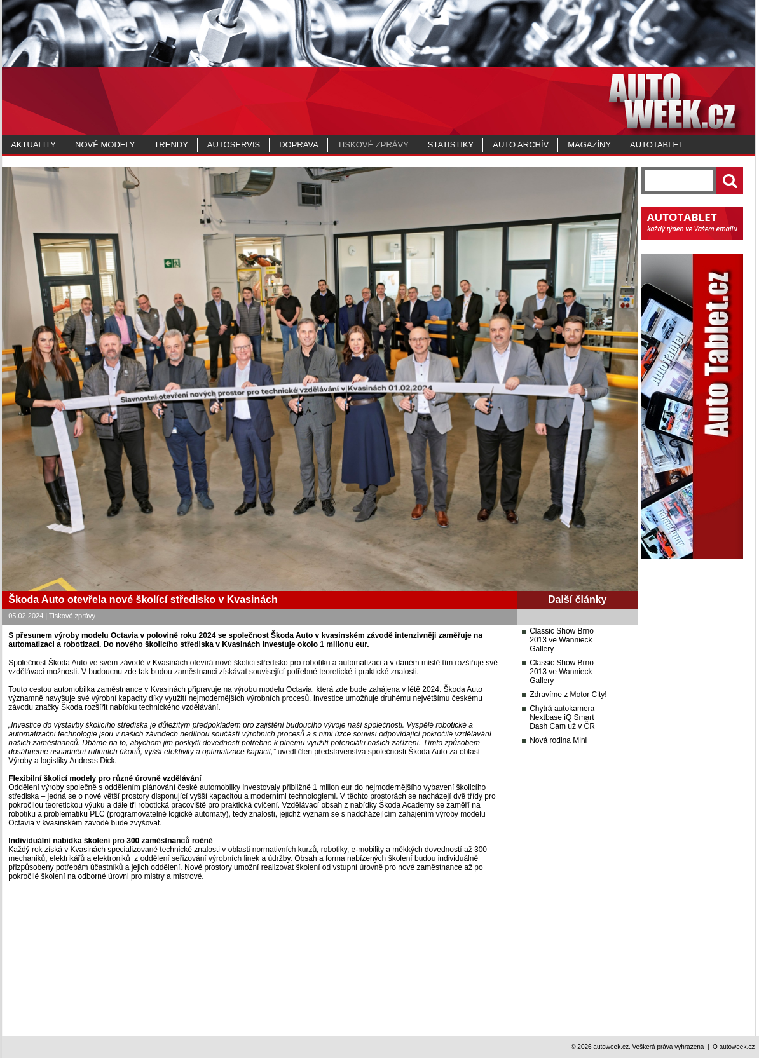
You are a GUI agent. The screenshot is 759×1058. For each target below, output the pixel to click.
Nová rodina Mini (558, 740)
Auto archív (521, 144)
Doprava (298, 144)
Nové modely (105, 144)
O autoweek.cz (734, 1046)
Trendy (171, 144)
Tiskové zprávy (373, 144)
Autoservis (233, 144)
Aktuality (33, 144)
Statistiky (451, 144)
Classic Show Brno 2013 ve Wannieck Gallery (562, 640)
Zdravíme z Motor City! (568, 694)
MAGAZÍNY (589, 144)
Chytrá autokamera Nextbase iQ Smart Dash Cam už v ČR (562, 717)
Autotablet (656, 144)
